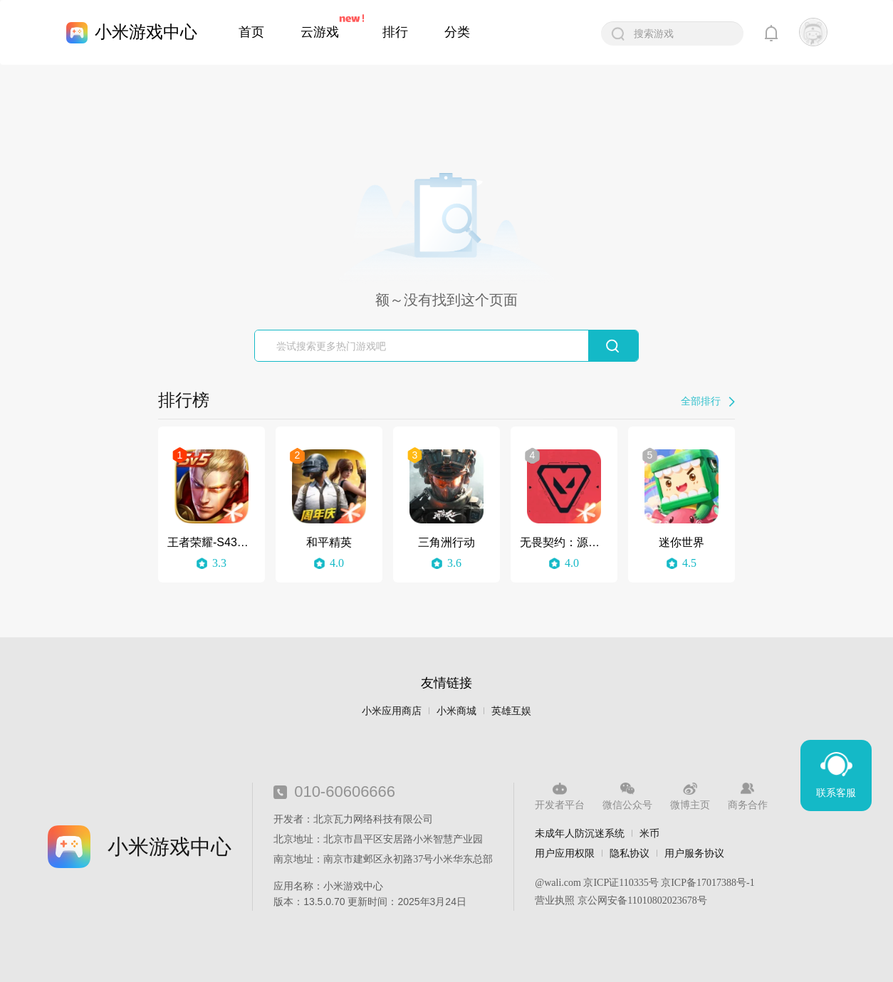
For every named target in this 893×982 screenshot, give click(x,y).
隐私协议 (629, 853)
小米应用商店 (392, 711)
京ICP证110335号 (620, 882)
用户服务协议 (694, 853)
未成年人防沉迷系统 (580, 833)
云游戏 (320, 32)
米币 (649, 833)
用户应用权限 (565, 853)
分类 (457, 32)
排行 (395, 32)
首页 (251, 32)
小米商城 (456, 711)
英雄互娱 (511, 711)
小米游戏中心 (146, 31)
